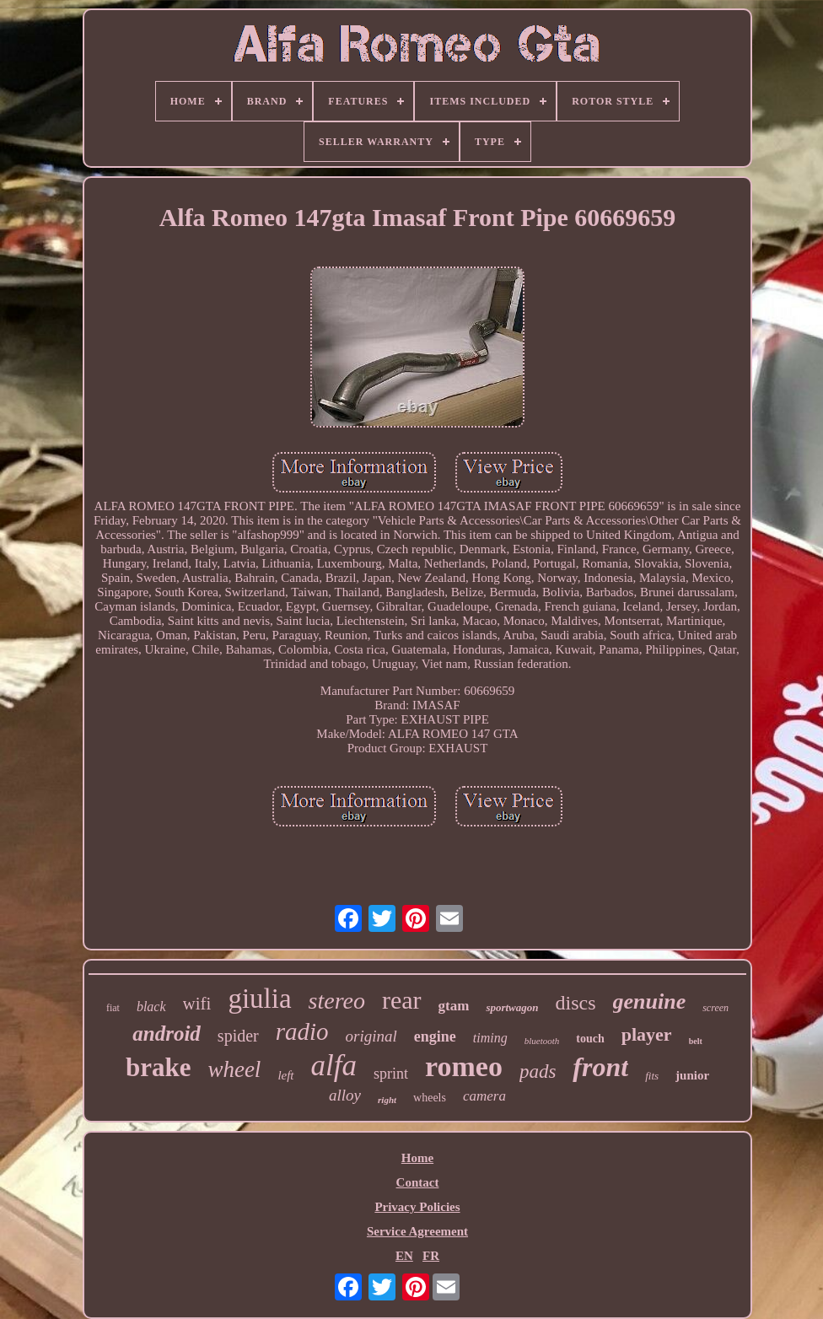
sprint (391, 1073)
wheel (234, 1069)
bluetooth (542, 1041)
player (646, 1034)
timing (490, 1038)
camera (484, 1096)
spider (238, 1035)
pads (537, 1071)
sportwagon (512, 1007)
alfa (334, 1065)
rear (402, 1000)
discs (576, 1003)
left (285, 1075)
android (166, 1033)
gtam (454, 1006)
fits (652, 1075)
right (387, 1100)
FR (430, 1255)
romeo (464, 1066)
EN (404, 1255)
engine (435, 1036)
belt (695, 1041)
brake (158, 1067)
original (371, 1036)
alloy (345, 1095)
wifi (197, 1003)
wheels (429, 1097)
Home (417, 1158)
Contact (417, 1182)
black (151, 1006)
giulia (259, 998)
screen (715, 1008)
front (600, 1067)
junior (692, 1075)
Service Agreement (417, 1231)
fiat (113, 1008)
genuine (649, 1001)
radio (302, 1031)
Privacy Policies (417, 1207)
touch (590, 1038)
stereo (337, 1001)
